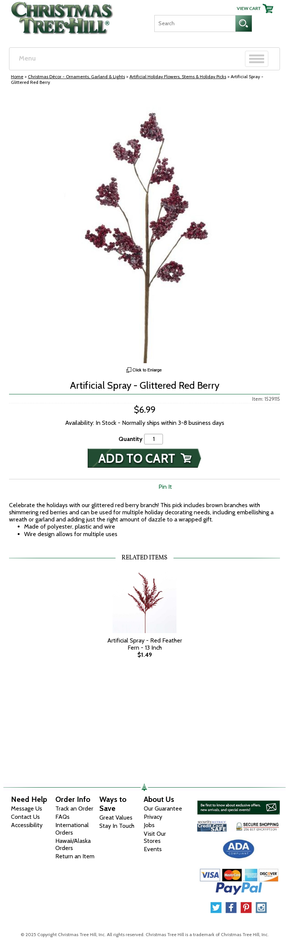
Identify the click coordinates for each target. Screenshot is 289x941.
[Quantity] (153, 439)
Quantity (131, 438)
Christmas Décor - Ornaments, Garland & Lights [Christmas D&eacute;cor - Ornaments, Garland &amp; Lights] (76, 76)
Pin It (165, 486)
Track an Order (74, 808)
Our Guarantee (163, 808)
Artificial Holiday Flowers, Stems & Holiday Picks (177, 76)
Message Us (26, 808)
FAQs (62, 816)
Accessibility (27, 825)
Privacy (153, 816)
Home (17, 76)
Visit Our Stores (155, 837)
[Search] (194, 23)
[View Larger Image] (144, 227)
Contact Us (25, 816)
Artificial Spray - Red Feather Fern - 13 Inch (144, 644)
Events (153, 849)
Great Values (115, 817)
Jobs (149, 825)
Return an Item (74, 856)
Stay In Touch (116, 825)
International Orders (72, 828)
